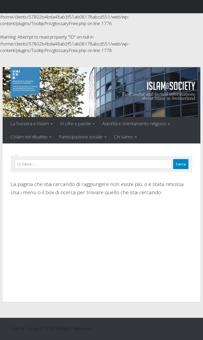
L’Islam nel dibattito (29, 137)
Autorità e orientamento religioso (134, 123)
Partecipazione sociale (81, 137)
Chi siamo (123, 137)
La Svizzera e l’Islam (29, 123)
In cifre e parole (75, 123)
